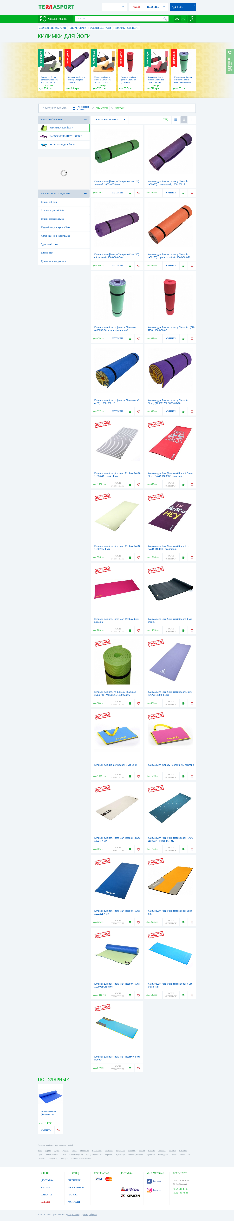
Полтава (151, 1150)
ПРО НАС (73, 1194)
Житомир (183, 1150)
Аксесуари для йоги (57, 144)
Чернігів (161, 1150)
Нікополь (42, 1158)
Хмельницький (52, 1154)
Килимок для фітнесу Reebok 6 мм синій (115, 765)
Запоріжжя (84, 1150)
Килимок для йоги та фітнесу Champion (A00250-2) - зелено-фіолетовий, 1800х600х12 (183, 82)
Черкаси (172, 1150)
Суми (40, 1154)
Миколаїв (108, 1150)
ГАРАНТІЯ (46, 1194)
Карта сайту (74, 1214)
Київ (40, 1150)
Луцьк (174, 1154)
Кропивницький (76, 1154)
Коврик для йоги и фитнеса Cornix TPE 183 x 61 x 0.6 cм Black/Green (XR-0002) (49, 82)
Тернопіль (150, 1154)
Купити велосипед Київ (52, 219)
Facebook (154, 1181)
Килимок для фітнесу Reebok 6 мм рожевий (171, 765)
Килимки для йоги (56, 128)
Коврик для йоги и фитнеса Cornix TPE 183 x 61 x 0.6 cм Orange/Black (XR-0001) (102, 82)
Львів (74, 1150)
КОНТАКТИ (74, 1202)
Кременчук (120, 1154)
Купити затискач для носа (53, 261)
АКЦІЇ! (136, 7)
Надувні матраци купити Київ (55, 227)
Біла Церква (163, 1154)
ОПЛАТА (46, 1187)
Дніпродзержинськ (94, 1154)
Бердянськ (53, 1158)
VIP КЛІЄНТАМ (76, 1187)
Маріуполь (120, 1150)
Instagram (154, 1190)
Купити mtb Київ (49, 202)
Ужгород (64, 1158)
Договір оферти (89, 1214)
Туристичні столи (49, 244)
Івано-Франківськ (135, 1154)
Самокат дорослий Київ (52, 210)
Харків (48, 1150)
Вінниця (131, 1150)
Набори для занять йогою (61, 136)
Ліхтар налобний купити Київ (55, 236)
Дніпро (65, 1150)
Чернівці (108, 1154)
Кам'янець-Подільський (81, 1158)
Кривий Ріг (96, 1150)
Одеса (56, 1150)
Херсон (142, 1150)
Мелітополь (185, 1154)
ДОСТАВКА (47, 1180)
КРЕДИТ (45, 1202)
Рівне (64, 1154)
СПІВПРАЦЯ (74, 1180)
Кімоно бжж (47, 253)
